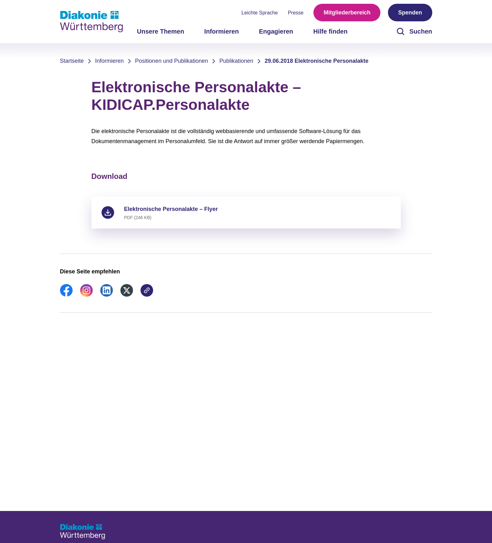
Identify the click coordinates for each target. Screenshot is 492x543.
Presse (296, 12)
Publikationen (236, 61)
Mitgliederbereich (346, 12)
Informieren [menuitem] (221, 31)
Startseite (72, 61)
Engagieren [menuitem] (276, 31)
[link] (66, 295)
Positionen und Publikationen (171, 61)
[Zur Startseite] (91, 21)
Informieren (109, 61)
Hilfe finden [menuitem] (330, 31)
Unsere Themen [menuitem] (160, 31)
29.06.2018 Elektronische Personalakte (316, 61)
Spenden (410, 12)
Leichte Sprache (259, 12)
